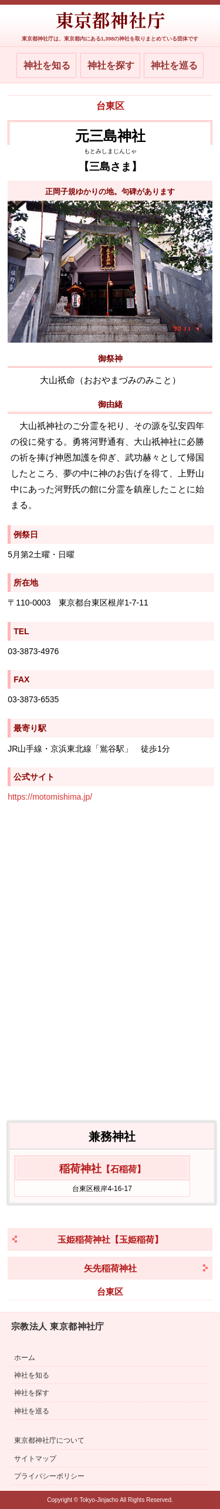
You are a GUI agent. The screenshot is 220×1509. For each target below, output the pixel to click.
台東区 (110, 106)
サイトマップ (35, 1458)
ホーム (24, 1358)
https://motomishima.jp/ (50, 796)
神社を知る (46, 65)
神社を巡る (174, 65)
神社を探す (110, 65)
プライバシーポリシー (49, 1476)
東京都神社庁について (49, 1440)
